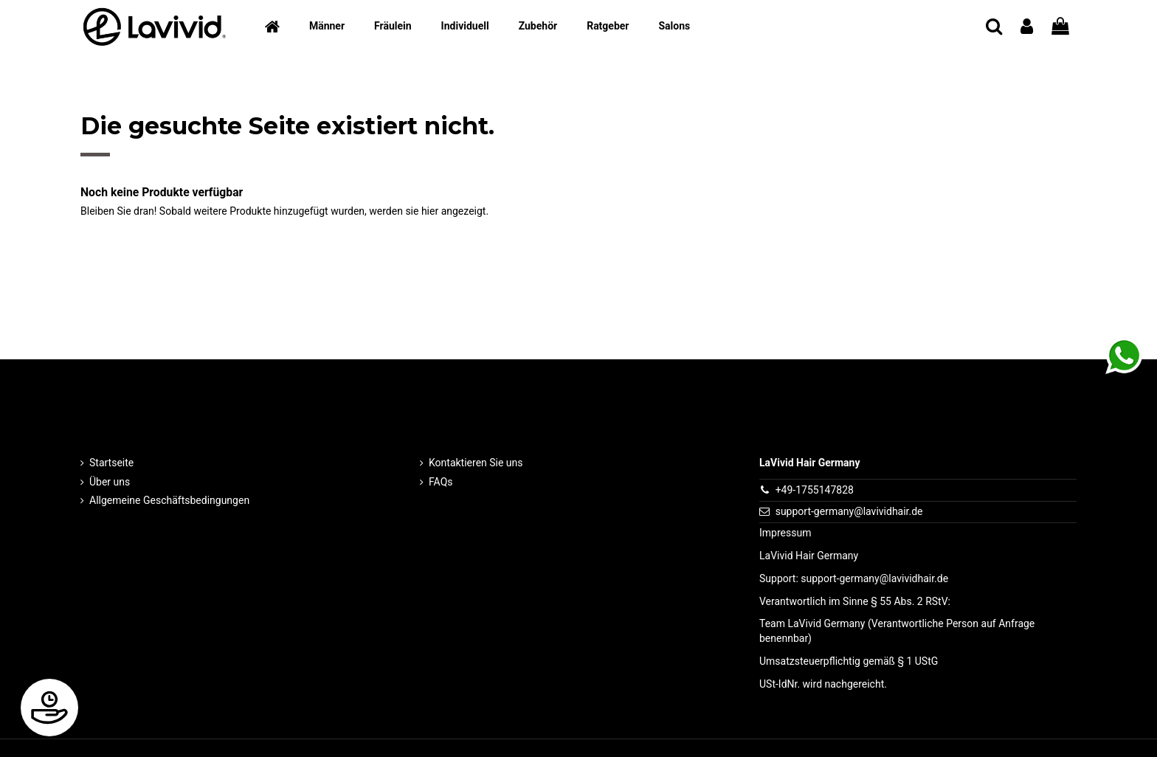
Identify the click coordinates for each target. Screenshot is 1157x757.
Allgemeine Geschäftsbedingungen (169, 500)
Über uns (109, 482)
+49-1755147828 (815, 490)
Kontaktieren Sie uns (476, 463)
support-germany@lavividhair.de (849, 511)
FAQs (441, 482)
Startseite (111, 463)
